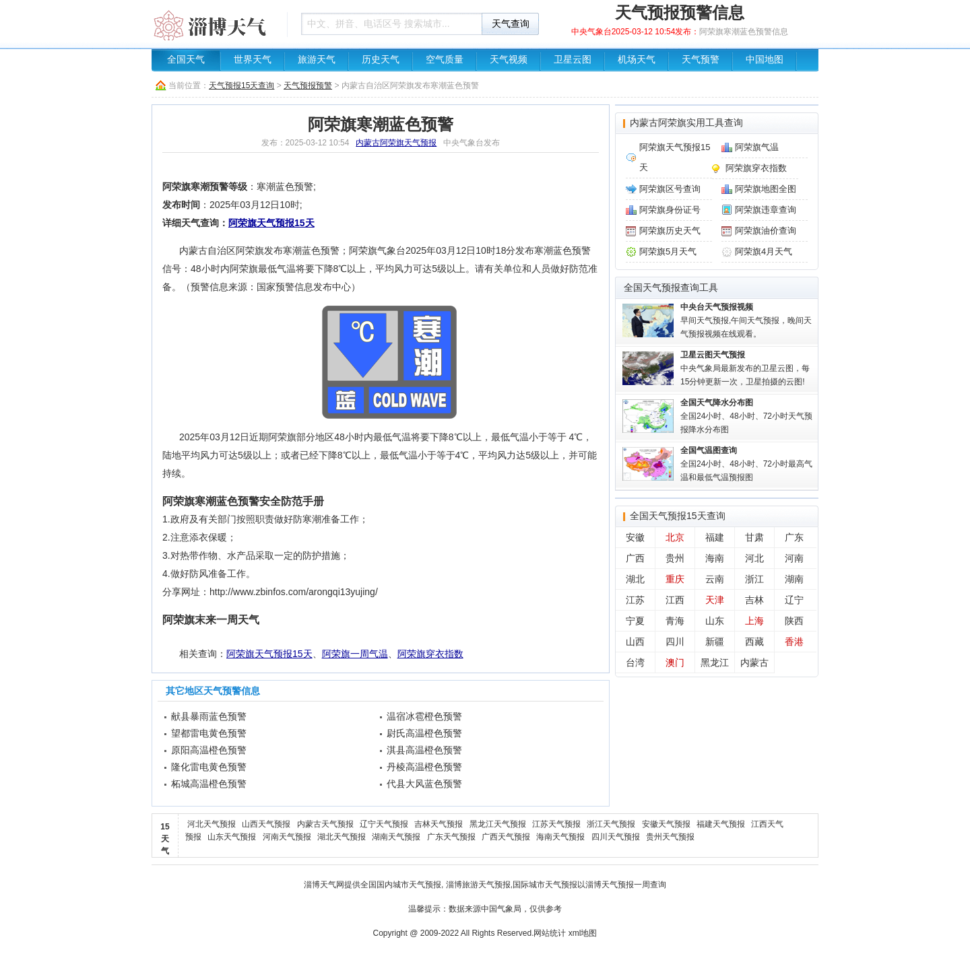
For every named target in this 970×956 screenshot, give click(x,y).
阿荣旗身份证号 (670, 210)
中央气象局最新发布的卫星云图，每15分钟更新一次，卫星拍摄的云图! (745, 368)
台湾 (635, 662)
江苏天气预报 (556, 824)
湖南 (794, 579)
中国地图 (764, 60)
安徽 (635, 537)
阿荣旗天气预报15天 (271, 222)
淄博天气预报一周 (617, 884)
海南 (714, 558)
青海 (675, 620)
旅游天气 (316, 60)
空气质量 (444, 60)
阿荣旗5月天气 (668, 251)
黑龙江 (715, 662)
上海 (754, 620)
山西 (635, 641)
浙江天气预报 (611, 824)
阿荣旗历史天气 (670, 231)
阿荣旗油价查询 (765, 231)
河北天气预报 (211, 824)
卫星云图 (572, 60)
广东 (794, 537)
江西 (675, 599)
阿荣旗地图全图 (765, 189)
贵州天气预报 (670, 837)
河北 (754, 558)
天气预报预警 (308, 85)
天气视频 (508, 60)
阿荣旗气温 (757, 147)
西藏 (754, 641)
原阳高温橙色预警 (209, 750)
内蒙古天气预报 (325, 824)
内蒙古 (754, 662)
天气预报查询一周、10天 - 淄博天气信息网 (216, 23)
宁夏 (635, 620)
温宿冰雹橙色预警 (424, 716)
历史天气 (380, 60)
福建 (714, 537)
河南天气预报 (287, 837)
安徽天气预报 (666, 824)
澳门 (675, 662)
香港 (794, 641)
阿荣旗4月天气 (763, 251)
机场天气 (636, 60)
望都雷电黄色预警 (209, 733)
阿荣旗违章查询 (765, 210)
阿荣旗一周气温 (355, 653)
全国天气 (186, 60)
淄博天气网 (324, 884)
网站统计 (550, 933)
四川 (675, 641)
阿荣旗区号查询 (670, 189)
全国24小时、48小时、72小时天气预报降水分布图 (746, 416)
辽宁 (794, 599)
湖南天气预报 (396, 837)
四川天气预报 (615, 837)
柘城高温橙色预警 (209, 783)
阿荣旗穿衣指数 (430, 653)
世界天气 (252, 60)
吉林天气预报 (438, 824)
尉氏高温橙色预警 (424, 733)
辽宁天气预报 (384, 824)
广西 (635, 558)
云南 (714, 579)
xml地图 (583, 933)
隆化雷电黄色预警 (209, 766)
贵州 (675, 558)
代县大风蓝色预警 (424, 783)
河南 (794, 558)
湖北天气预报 (341, 837)
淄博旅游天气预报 (478, 884)
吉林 (754, 599)
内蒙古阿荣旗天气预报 (396, 142)
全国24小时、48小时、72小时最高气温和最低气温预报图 (746, 464)
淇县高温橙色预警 (424, 750)
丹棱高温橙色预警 (424, 766)
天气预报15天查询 (241, 85)
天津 (714, 599)
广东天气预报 (451, 837)
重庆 (675, 579)
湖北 (635, 579)
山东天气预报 (231, 837)
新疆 (714, 641)
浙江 (754, 579)
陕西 (794, 620)
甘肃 (754, 537)
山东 (714, 620)
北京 (675, 537)
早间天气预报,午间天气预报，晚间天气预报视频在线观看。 (746, 320)
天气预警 (700, 60)
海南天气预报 (560, 837)
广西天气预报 (506, 837)
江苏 (635, 599)
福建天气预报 (721, 824)
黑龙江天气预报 (498, 824)
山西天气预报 (266, 824)
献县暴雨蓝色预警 (209, 716)
